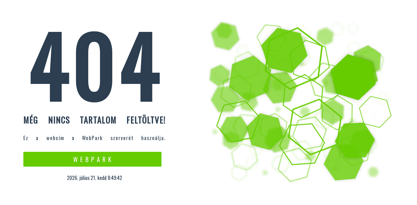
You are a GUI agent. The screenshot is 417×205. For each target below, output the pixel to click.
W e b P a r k (92, 159)
